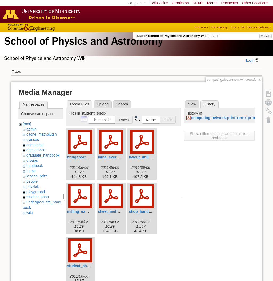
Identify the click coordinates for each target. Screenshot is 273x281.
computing (35, 145)
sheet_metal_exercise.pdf (120, 211)
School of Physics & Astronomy (82, 47)
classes (32, 139)
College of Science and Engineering (48, 27)
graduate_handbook (43, 155)
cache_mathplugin (41, 134)
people (32, 181)
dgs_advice (35, 150)
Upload (103, 104)
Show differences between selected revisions (219, 136)
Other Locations (255, 3)
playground (35, 192)
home (31, 171)
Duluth (197, 3)
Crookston (180, 3)
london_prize (37, 176)
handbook (34, 166)
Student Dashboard (259, 27)
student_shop (37, 197)
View (192, 104)
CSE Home (201, 27)
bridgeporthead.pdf (84, 157)
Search (265, 36)
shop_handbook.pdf (146, 211)
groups (32, 160)
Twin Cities (159, 3)
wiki (29, 212)
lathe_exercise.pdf (114, 157)
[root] (27, 124)
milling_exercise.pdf (85, 211)
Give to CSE (238, 27)
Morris (212, 3)
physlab (32, 186)
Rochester (229, 3)
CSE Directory (219, 27)
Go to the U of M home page (42, 14)
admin (31, 129)
